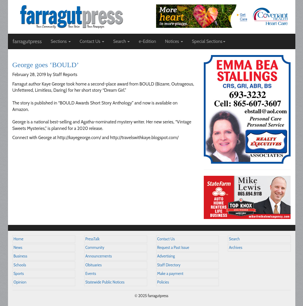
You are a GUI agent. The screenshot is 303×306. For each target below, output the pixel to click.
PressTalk (92, 239)
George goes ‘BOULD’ (45, 65)
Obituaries (93, 265)
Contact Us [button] (92, 41)
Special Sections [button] (208, 41)
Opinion (20, 282)
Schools (20, 265)
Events (90, 273)
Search (234, 239)
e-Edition (147, 41)
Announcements (98, 256)
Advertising (166, 256)
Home (19, 239)
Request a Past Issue (173, 247)
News (18, 247)
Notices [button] (174, 41)
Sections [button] (61, 41)
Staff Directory (169, 265)
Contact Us (166, 239)
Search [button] (121, 41)
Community (94, 247)
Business (20, 256)
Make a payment (170, 273)
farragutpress (27, 41)
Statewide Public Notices (104, 282)
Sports (19, 273)
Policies (163, 282)
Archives (235, 247)
